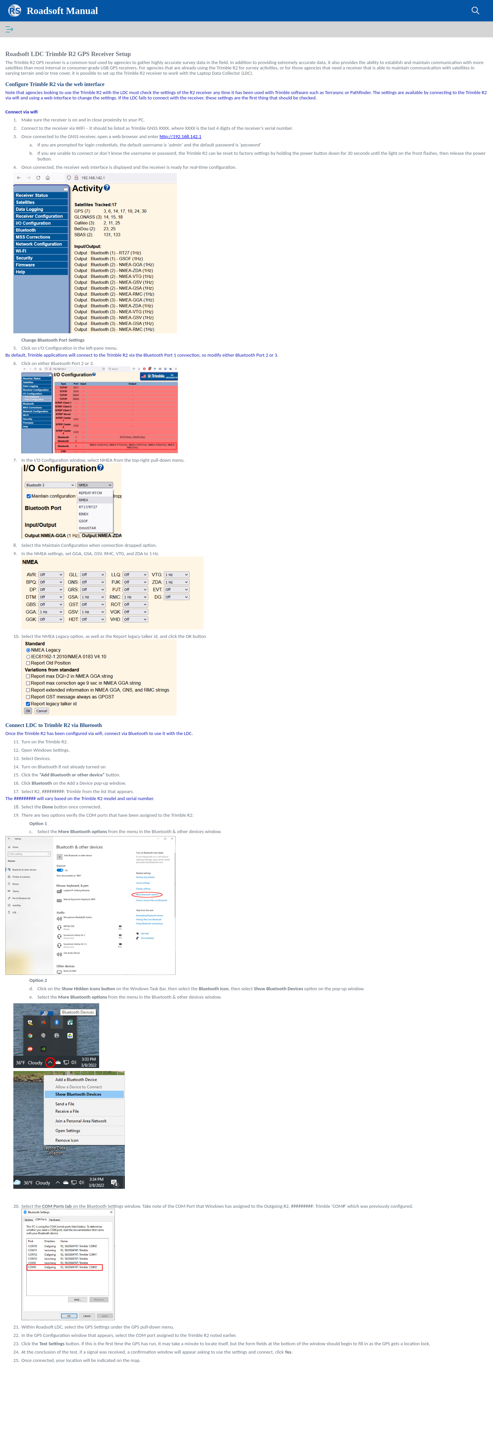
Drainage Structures (37, 190)
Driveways (28, 199)
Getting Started (33, 72)
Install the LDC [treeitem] (37, 81)
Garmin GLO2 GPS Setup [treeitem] (47, 118)
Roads (23, 171)
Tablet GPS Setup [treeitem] (40, 109)
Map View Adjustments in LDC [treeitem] (53, 146)
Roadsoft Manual (65, 11)
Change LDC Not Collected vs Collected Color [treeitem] (62, 159)
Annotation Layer (35, 224)
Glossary (50, 29)
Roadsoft (21, 53)
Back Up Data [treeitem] (36, 137)
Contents (17, 29)
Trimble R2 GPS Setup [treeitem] (45, 128)
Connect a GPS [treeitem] (37, 100)
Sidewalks (27, 261)
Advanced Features (37, 280)
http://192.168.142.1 (303, 147)
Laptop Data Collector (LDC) (41, 62)
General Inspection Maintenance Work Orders (57, 212)
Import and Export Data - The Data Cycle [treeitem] (63, 90)
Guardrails (28, 233)
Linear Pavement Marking (43, 243)
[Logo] (19, 11)
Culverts (25, 180)
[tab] (17, 29)
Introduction (24, 44)
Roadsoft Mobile (29, 289)
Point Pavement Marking (43, 252)
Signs (22, 271)
